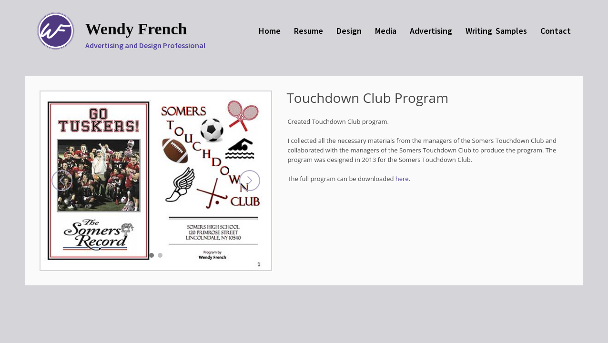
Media (385, 30)
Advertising (431, 30)
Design (349, 30)
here (402, 178)
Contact (555, 30)
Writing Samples (496, 30)
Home (270, 30)
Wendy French (136, 29)
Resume (308, 30)
